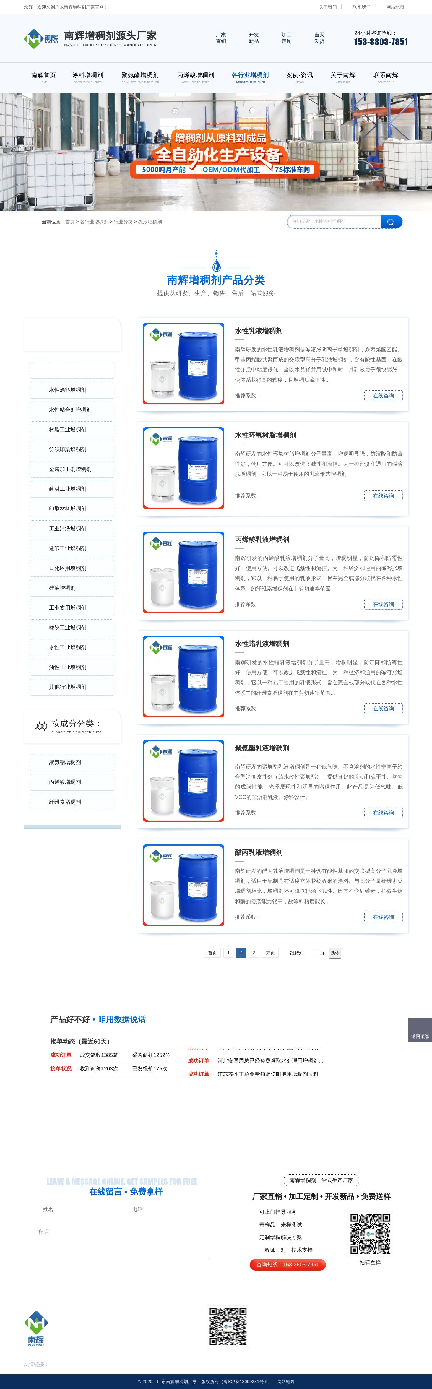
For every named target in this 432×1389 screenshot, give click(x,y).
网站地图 (395, 6)
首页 (70, 221)
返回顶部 (420, 1036)
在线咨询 (383, 396)
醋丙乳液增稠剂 (258, 852)
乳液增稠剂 (150, 221)
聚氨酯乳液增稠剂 (262, 748)
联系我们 (362, 6)
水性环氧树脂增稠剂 (265, 435)
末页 (270, 952)
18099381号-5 (245, 1381)
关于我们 (328, 6)
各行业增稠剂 (94, 221)
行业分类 (123, 221)
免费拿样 (341, 396)
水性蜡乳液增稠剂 (262, 644)
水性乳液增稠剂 (258, 331)
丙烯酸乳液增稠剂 (262, 539)
